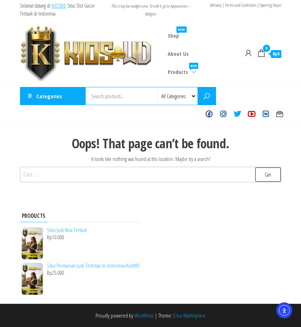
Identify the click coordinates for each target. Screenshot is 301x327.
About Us (178, 53)
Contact (280, 114)
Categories (49, 96)
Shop (176, 32)
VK (266, 114)
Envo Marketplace (189, 315)
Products (182, 69)
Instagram (223, 114)
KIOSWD (59, 5)
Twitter (237, 114)
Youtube (251, 114)
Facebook (209, 114)
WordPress (144, 315)
